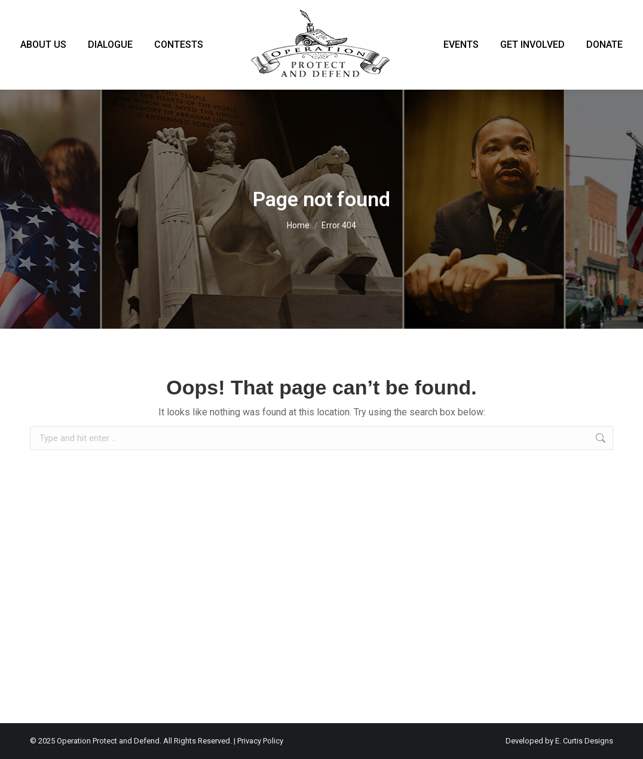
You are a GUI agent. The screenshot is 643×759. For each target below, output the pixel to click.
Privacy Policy (260, 740)
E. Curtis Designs (584, 740)
